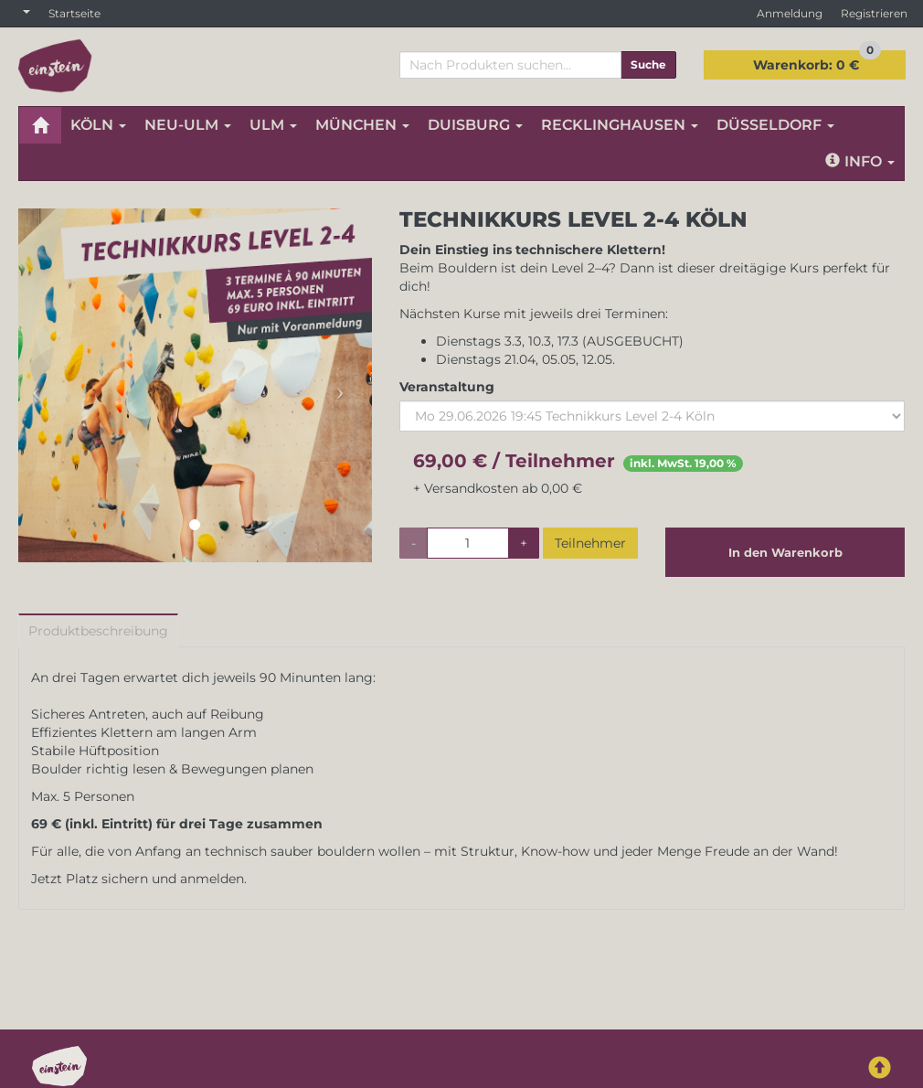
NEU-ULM (187, 124)
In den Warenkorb (785, 552)
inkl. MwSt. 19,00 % (683, 463)
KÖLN (98, 124)
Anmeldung (789, 13)
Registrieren (874, 13)
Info (860, 161)
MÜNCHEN (362, 124)
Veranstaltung (446, 387)
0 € (817, 61)
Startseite (74, 13)
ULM (273, 124)
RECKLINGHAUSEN (619, 124)
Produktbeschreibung (98, 631)
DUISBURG (475, 124)
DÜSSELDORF (775, 124)
